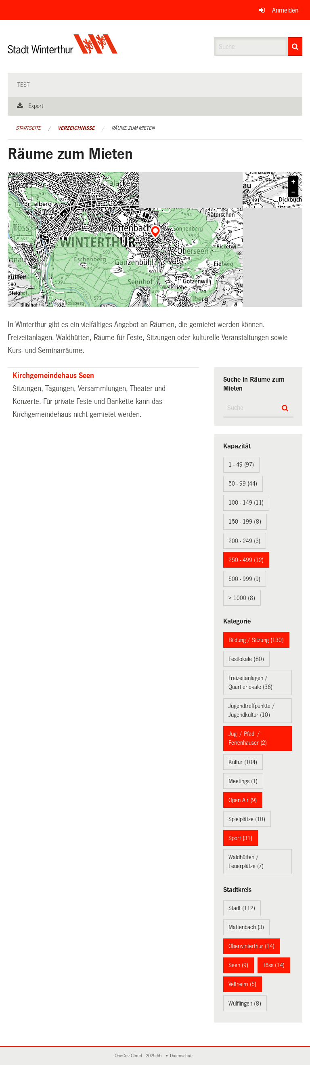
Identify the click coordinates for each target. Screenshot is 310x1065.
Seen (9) (238, 965)
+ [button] (293, 182)
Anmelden (285, 10)
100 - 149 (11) (246, 502)
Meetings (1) (243, 781)
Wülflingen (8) (244, 1003)
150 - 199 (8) (244, 521)
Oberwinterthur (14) (251, 946)
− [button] (293, 192)
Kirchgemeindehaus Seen (53, 376)
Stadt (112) (241, 908)
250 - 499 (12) (246, 560)
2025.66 (154, 1056)
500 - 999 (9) (244, 579)
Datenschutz (183, 1056)
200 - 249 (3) (244, 541)
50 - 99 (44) (242, 483)
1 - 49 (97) (241, 464)
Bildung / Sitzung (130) (256, 640)
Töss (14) (274, 965)
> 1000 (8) (241, 598)
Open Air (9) (242, 800)
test (23, 85)
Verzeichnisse (76, 128)
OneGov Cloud (130, 1056)
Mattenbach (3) (246, 927)
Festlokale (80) (246, 659)
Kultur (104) (242, 762)
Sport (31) (240, 838)
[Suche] (295, 46)
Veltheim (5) (242, 984)
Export (35, 106)
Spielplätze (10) (246, 819)
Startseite (28, 128)
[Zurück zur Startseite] (63, 51)
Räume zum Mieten (133, 128)
